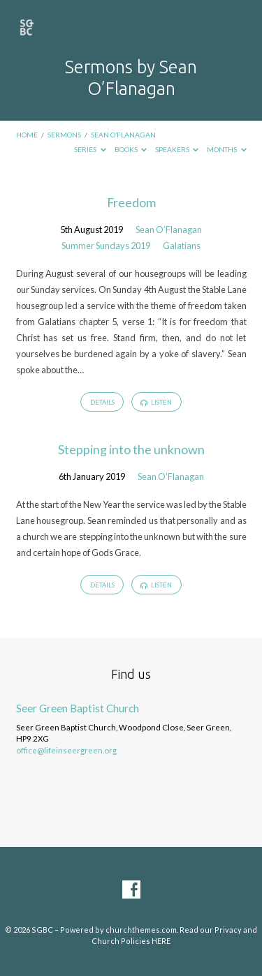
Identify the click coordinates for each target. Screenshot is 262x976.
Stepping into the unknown (131, 449)
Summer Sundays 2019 (105, 245)
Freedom (131, 202)
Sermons (64, 134)
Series (90, 149)
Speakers (177, 149)
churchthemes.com (141, 929)
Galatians (182, 245)
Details (102, 402)
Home (27, 134)
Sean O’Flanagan (123, 134)
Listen (156, 402)
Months (227, 149)
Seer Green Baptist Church (77, 708)
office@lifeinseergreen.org (66, 750)
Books (131, 149)
